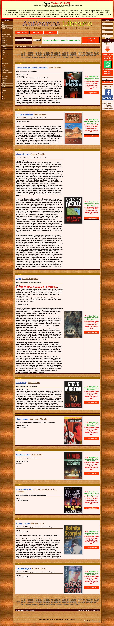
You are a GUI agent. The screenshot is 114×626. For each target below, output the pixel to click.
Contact (50, 32)
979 (41, 55)
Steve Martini (34, 383)
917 (28, 52)
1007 (47, 57)
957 (57, 54)
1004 (36, 57)
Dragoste (4, 48)
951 (41, 54)
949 (36, 54)
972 (22, 55)
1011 (60, 57)
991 (73, 55)
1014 (71, 57)
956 (54, 54)
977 (36, 55)
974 (28, 55)
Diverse (4, 46)
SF (2, 88)
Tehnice (4, 94)
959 (63, 54)
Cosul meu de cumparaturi (91, 40)
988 (65, 55)
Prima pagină (22, 32)
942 (95, 52)
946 (28, 54)
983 (52, 55)
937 (81, 52)
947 (30, 54)
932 (68, 52)
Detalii (20, 63)
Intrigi (3, 65)
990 (71, 55)
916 (25, 52)
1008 (50, 57)
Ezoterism (4, 57)
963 (73, 54)
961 (68, 54)
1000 (22, 57)
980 (44, 55)
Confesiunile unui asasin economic (31, 68)
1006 (43, 57)
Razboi (4, 84)
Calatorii (4, 32)
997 (89, 55)
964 (76, 54)
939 (87, 52)
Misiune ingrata (23, 154)
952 (44, 54)
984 (54, 55)
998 (92, 55)
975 (30, 55)
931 (65, 52)
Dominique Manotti (38, 419)
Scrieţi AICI (108, 82)
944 (22, 54)
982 (49, 55)
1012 (64, 57)
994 (81, 55)
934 (73, 52)
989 (68, 55)
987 (63, 55)
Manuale (4, 78)
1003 (33, 57)
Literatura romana (7, 72)
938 (84, 52)
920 (36, 52)
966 (84, 54)
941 (92, 52)
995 (84, 55)
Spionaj (4, 90)
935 (76, 52)
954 (49, 54)
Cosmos (4, 38)
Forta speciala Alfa (24, 489)
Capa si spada (6, 34)
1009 (53, 57)
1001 (26, 57)
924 (46, 52)
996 (87, 55)
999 (95, 55)
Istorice (4, 67)
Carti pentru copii (6, 36)
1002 (29, 57)
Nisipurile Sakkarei (24, 114)
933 (71, 52)
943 (98, 52)
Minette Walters (38, 523)
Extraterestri (5, 54)
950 (38, 54)
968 (89, 54)
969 (92, 54)
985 (57, 55)
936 (79, 52)
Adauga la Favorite (83, 610)
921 (38, 52)
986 (60, 55)
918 (30, 52)
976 (33, 55)
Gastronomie (5, 63)
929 (60, 52)
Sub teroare (21, 383)
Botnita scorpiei (23, 523)
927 (54, 52)
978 (38, 55)
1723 (76, 57)
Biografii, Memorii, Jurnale (7, 29)
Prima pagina (20, 610)
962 (71, 54)
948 (33, 54)
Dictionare (5, 44)
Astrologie (4, 24)
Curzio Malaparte (30, 279)
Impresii (36, 32)
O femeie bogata (23, 568)
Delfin (3, 42)
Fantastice (5, 59)
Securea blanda (23, 454)
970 (95, 54)
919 (33, 52)
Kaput (18, 279)
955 (52, 54)
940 (89, 52)
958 (60, 54)
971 (97, 54)
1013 (67, 57)
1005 (40, 57)
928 (57, 52)
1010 (57, 57)
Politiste (4, 82)
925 (49, 52)
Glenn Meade (40, 114)
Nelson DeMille (38, 154)
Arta (3, 22)
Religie (4, 86)
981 (46, 55)
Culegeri (4, 40)
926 (52, 52)
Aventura (4, 26)
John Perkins (55, 68)
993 (79, 55)
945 (25, 54)
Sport (3, 92)
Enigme (4, 52)
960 (65, 54)
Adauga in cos (91, 93)
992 (76, 55)
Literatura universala (5, 75)
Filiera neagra (22, 419)
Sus (33, 610)
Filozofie (4, 61)
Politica (4, 80)
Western (4, 99)
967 (87, 54)
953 (46, 54)
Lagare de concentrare (5, 70)
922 (41, 52)
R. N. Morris (37, 454)
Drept (3, 50)
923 (44, 52)
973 (25, 55)
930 (63, 52)
